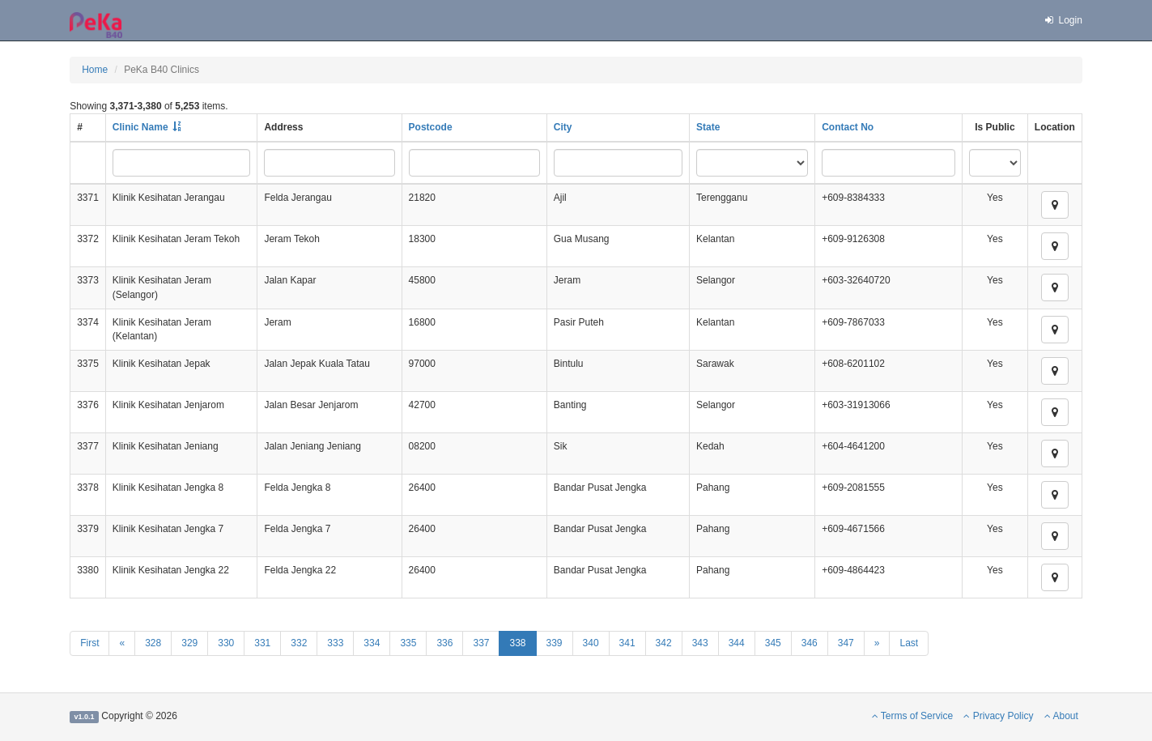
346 (809, 643)
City (563, 127)
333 (335, 643)
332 (299, 643)
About (1061, 716)
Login (1063, 20)
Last (908, 643)
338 (517, 643)
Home (95, 69)
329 (189, 643)
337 (481, 643)
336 (444, 643)
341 (627, 643)
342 (664, 643)
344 (737, 643)
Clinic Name (140, 127)
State (708, 127)
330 (226, 643)
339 (554, 643)
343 (700, 643)
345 (773, 643)
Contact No (848, 127)
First (89, 643)
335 (408, 643)
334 (371, 643)
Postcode (431, 127)
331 (262, 643)
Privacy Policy (998, 716)
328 (153, 643)
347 (846, 643)
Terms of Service (912, 716)
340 (591, 643)
